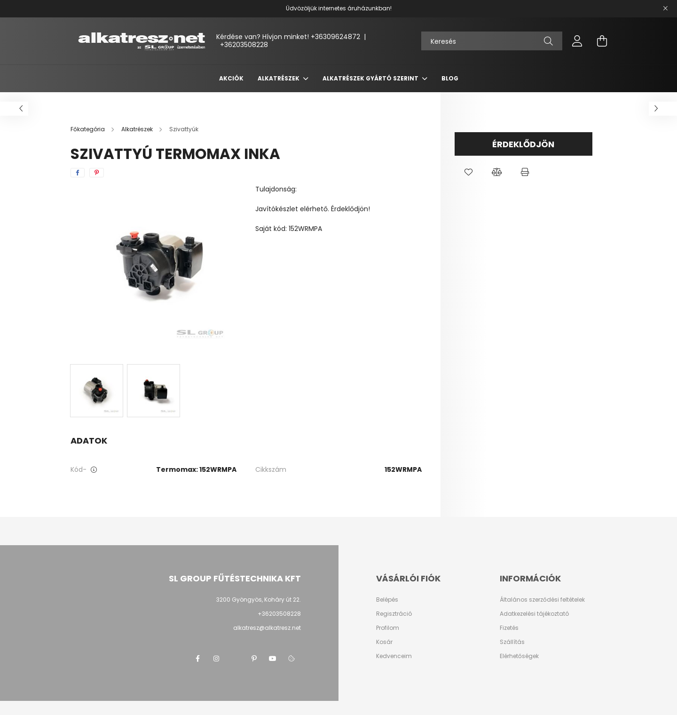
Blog (449, 78)
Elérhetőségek (519, 656)
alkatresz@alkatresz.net (267, 628)
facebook (197, 658)
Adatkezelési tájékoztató (534, 614)
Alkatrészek (279, 78)
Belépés (387, 599)
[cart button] (601, 41)
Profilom (387, 628)
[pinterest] (96, 172)
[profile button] (577, 41)
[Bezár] (665, 8)
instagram (216, 658)
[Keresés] (491, 41)
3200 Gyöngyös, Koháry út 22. (258, 600)
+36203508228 (244, 44)
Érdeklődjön (523, 144)
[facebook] (78, 172)
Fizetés (509, 628)
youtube (272, 658)
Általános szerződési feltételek (542, 599)
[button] (468, 172)
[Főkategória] (88, 129)
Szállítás (512, 642)
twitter (235, 658)
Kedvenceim (394, 656)
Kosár (384, 642)
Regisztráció (394, 614)
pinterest (253, 658)
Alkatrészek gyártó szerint (371, 78)
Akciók (231, 78)
